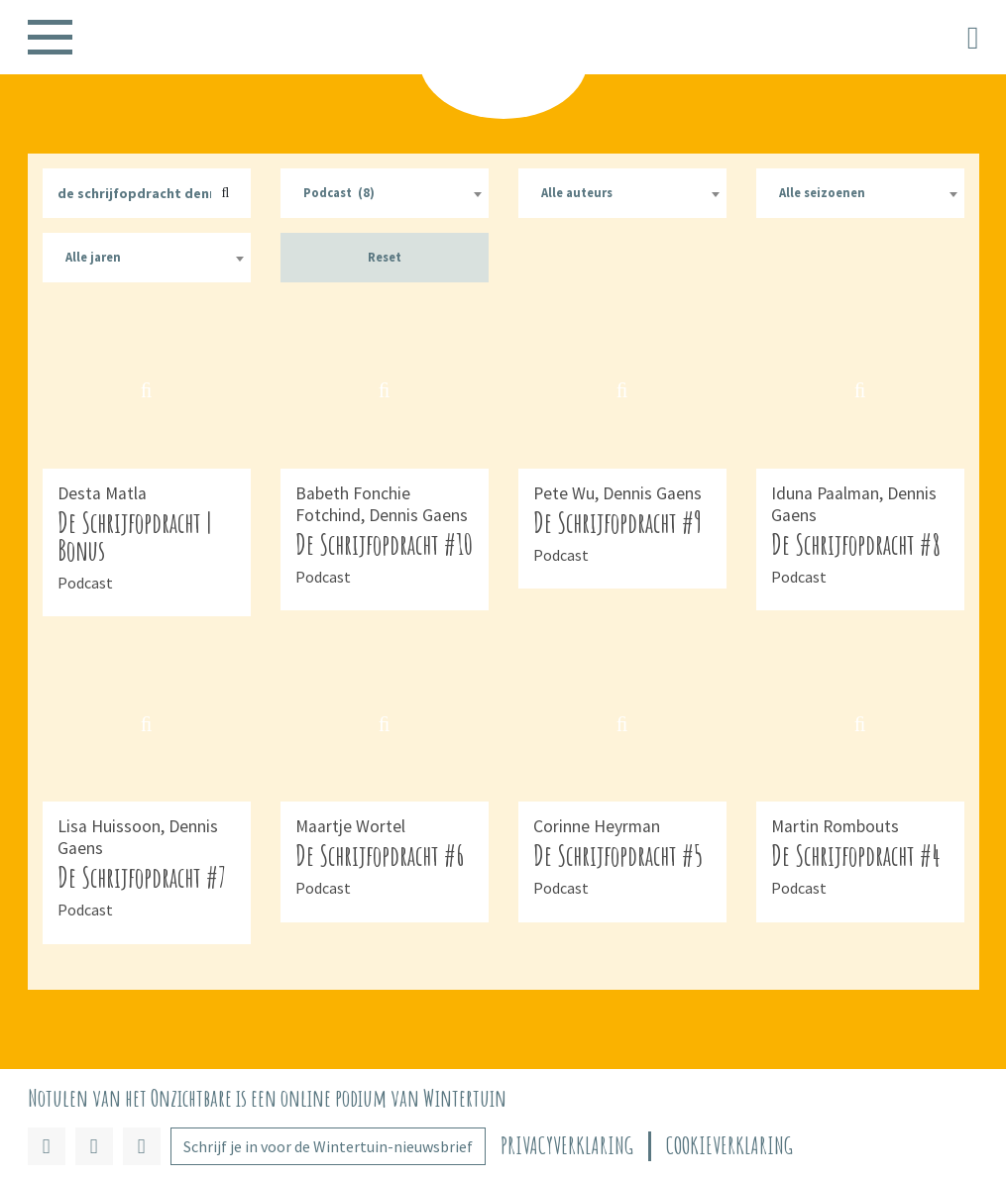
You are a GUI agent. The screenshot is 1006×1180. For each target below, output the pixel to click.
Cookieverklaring (729, 1145)
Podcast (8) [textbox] (339, 192)
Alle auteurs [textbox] (577, 192)
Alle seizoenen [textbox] (822, 192)
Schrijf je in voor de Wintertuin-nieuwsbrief (328, 1146)
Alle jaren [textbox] (93, 257)
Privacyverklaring (567, 1145)
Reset (384, 257)
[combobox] (384, 193)
